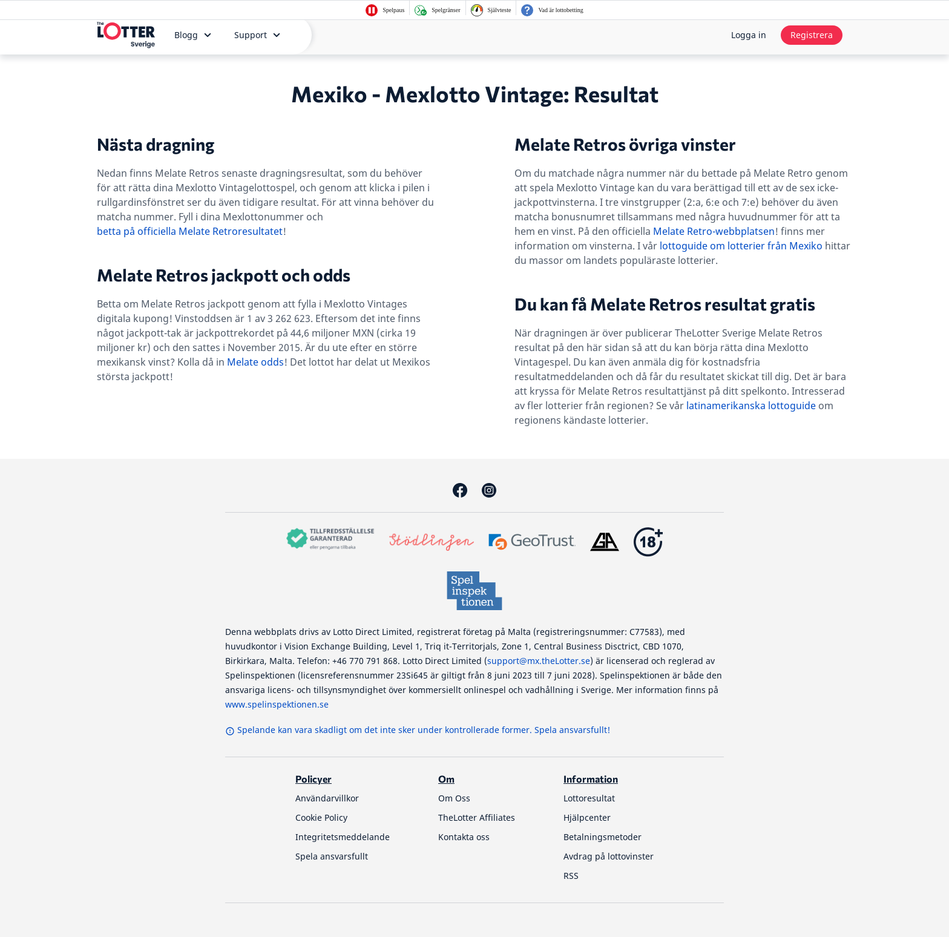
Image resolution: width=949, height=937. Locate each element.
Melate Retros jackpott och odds (223, 275)
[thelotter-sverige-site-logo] (126, 35)
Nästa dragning (155, 144)
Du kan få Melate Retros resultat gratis (664, 304)
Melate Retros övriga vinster (625, 144)
